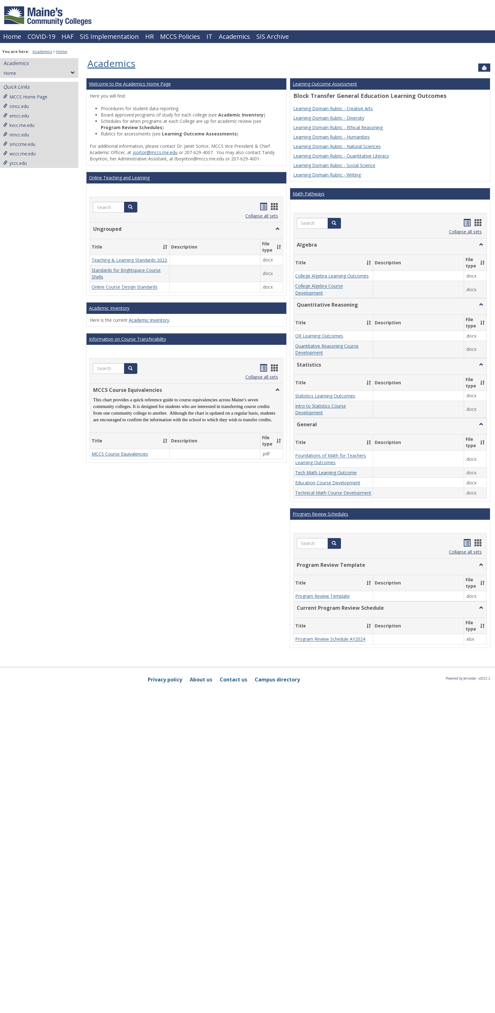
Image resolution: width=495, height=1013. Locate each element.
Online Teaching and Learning (119, 178)
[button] (130, 207)
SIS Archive (272, 36)
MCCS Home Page (25, 97)
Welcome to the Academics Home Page (130, 84)
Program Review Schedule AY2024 (330, 639)
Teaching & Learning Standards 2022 (129, 260)
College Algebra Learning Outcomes (332, 276)
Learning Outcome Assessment (325, 84)
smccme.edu (19, 144)
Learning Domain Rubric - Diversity (328, 118)
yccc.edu (15, 163)
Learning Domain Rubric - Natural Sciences (337, 146)
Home (12, 36)
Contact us (233, 679)
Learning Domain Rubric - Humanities (331, 137)
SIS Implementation (109, 36)
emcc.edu (16, 116)
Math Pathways (309, 194)
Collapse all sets (261, 216)
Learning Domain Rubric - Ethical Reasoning (338, 127)
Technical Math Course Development (333, 493)
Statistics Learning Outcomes (325, 396)
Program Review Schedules (320, 514)
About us (201, 679)
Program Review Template (322, 596)
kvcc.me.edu (18, 125)
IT (209, 36)
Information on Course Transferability (127, 339)
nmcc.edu (16, 135)
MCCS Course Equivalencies (120, 454)
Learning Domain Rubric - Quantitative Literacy (341, 156)
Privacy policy (165, 679)
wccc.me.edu (19, 154)
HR (149, 36)
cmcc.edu (16, 106)
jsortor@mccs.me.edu (155, 152)
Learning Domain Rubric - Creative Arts (333, 108)
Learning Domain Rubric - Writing (327, 175)
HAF (68, 36)
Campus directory (277, 679)
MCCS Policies (180, 36)
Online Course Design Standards (125, 287)
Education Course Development (327, 483)
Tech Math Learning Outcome (326, 473)
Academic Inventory (109, 308)
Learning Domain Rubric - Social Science (334, 165)
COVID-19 (41, 36)
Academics (234, 36)
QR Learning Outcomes (319, 336)
